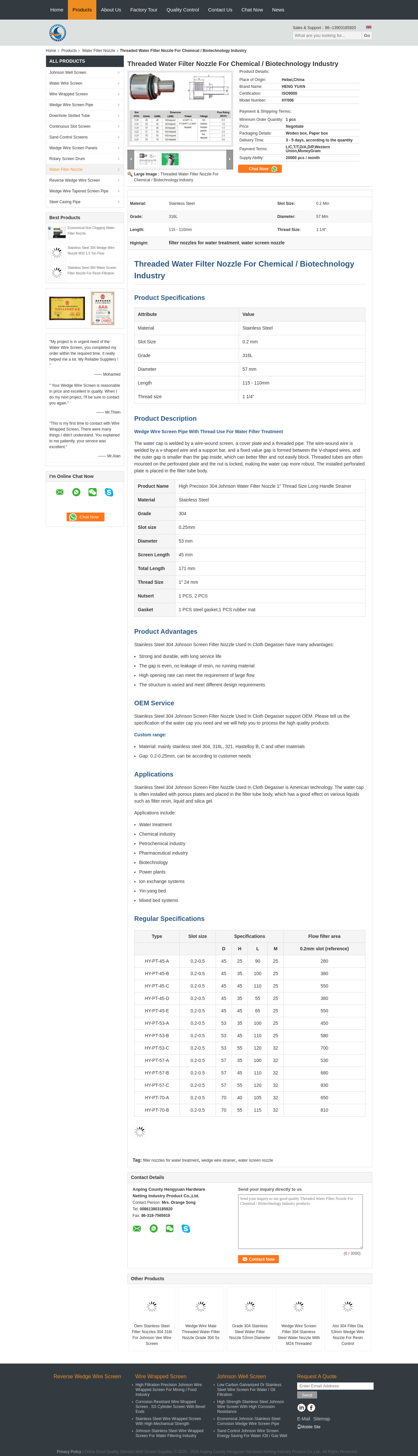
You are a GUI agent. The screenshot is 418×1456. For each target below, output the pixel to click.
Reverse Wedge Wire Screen (74, 180)
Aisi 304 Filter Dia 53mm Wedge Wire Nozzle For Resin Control (347, 1335)
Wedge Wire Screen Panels (73, 148)
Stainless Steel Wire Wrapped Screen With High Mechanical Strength (168, 1421)
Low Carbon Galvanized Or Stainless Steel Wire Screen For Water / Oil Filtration (249, 1389)
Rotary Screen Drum (67, 158)
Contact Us (220, 9)
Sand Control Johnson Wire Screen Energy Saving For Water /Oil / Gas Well (252, 1433)
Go (367, 35)
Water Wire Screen (65, 83)
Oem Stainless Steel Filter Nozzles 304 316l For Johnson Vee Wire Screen (152, 1335)
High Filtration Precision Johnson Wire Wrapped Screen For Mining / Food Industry (169, 1389)
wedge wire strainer (218, 1160)
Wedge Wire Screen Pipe (71, 105)
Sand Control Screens (68, 137)
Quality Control (183, 9)
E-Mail (303, 1418)
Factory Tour (143, 9)
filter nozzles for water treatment (171, 1160)
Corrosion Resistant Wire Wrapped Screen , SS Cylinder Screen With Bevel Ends (170, 1406)
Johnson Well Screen (67, 72)
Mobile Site (308, 1427)
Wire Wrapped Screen (68, 94)
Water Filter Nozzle (98, 50)
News (278, 9)
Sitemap (321, 1418)
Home (56, 9)
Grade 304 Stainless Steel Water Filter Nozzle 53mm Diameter (249, 1332)
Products (82, 9)
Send (307, 1395)
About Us (111, 9)
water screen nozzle (255, 1160)
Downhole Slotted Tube (69, 115)
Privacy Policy (69, 1451)
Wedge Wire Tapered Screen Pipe (78, 191)
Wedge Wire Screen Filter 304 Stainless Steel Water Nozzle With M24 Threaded (299, 1335)
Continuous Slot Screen (69, 126)
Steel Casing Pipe (64, 202)
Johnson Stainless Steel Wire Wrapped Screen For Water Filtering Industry (169, 1433)
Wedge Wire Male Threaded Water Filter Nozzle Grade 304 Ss (201, 1332)
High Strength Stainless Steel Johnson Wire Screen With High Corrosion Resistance (250, 1406)
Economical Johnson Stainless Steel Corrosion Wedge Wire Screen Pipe (248, 1421)
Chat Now (252, 9)
